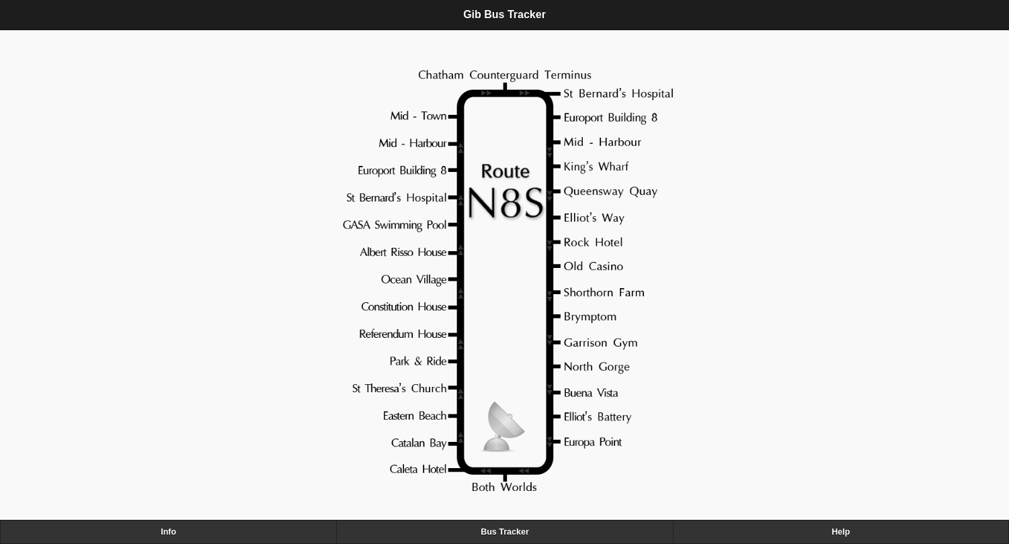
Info (168, 532)
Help (841, 532)
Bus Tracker (505, 532)
